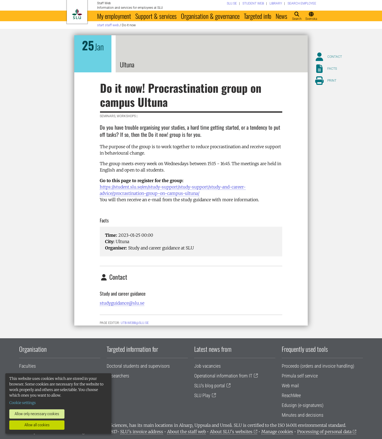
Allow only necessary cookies (37, 413)
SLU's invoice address (141, 431)
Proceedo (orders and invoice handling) (318, 366)
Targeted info (257, 16)
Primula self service (300, 376)
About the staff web (186, 431)
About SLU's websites (231, 431)
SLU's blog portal (209, 385)
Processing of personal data (324, 431)
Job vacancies (207, 366)
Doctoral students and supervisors (138, 366)
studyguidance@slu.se (122, 303)
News (281, 16)
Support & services (156, 16)
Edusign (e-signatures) (302, 405)
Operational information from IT (223, 376)
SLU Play (202, 395)
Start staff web (108, 25)
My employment (114, 16)
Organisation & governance (210, 16)
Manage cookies (277, 431)
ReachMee (291, 395)
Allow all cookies (37, 425)
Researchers (118, 376)
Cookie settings (22, 402)
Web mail (290, 385)
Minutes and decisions (302, 415)
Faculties (27, 366)
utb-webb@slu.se (135, 323)
